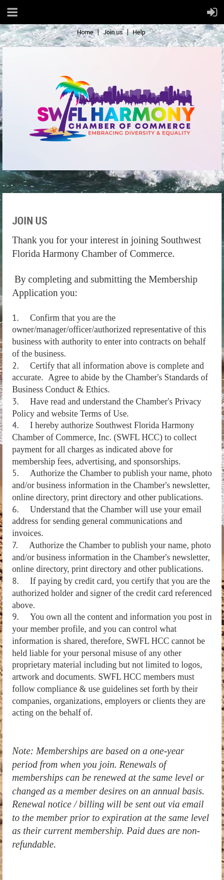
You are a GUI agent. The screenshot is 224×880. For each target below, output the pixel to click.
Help (139, 32)
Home (85, 32)
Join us (113, 32)
